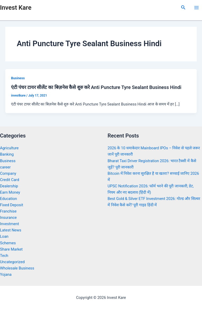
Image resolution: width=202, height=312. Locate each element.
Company (8, 173)
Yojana (6, 274)
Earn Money (10, 192)
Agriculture (9, 148)
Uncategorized (12, 262)
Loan (4, 236)
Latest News (10, 230)
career (5, 167)
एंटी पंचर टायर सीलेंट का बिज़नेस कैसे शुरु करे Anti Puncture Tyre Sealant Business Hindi (96, 87)
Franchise (8, 211)
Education (8, 198)
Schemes (8, 243)
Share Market (11, 249)
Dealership (9, 186)
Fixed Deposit (11, 205)
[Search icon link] (183, 7)
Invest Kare (15, 7)
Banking (7, 154)
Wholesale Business (17, 268)
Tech (4, 255)
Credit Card (9, 179)
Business (18, 78)
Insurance (8, 217)
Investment (9, 223)
